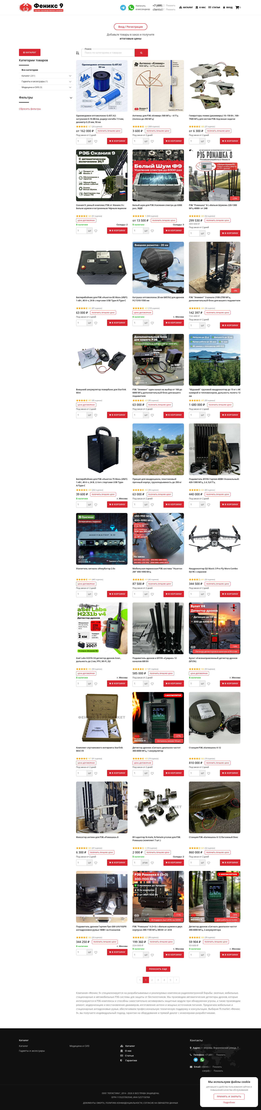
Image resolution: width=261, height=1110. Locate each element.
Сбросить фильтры (30, 108)
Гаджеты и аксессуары (35, 81)
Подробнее (229, 1102)
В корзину (117, 141)
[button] (77, 53)
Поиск (88, 49)
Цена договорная (86, 220)
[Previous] (140, 980)
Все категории (30, 69)
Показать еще (158, 969)
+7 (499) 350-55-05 (164, 5)
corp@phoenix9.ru (212, 1070)
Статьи (214, 7)
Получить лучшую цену (109, 131)
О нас (200, 7)
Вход (227, 7)
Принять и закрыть (229, 1096)
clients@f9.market (164, 9)
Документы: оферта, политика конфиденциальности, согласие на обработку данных (130, 1102)
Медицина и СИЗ (32, 87)
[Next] (176, 980)
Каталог (186, 7)
